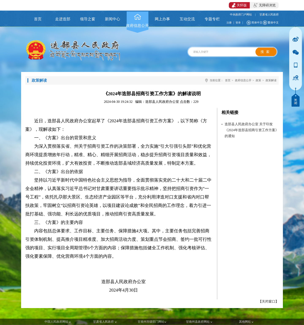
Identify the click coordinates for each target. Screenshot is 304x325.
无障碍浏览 (264, 5)
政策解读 (271, 80)
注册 (229, 22)
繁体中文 (273, 22)
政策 (258, 80)
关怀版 (239, 5)
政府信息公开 (243, 80)
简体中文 (256, 22)
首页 (228, 80)
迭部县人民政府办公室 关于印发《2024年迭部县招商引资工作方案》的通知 (252, 130)
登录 (238, 22)
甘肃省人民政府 (269, 14)
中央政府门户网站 (241, 14)
